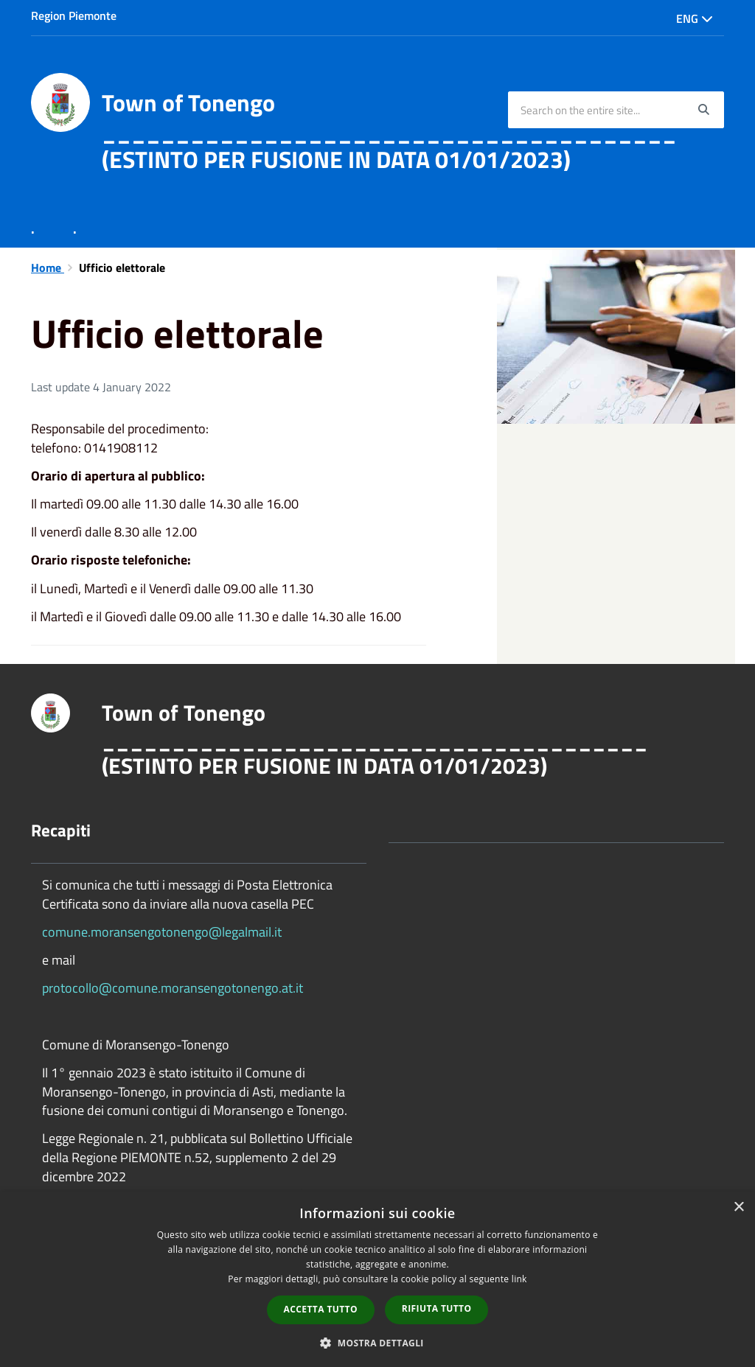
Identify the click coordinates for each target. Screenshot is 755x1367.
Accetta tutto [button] (321, 1309)
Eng (694, 18)
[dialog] (377, 1279)
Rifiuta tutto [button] (437, 1308)
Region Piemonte (73, 15)
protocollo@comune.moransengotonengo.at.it (172, 988)
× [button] (738, 1207)
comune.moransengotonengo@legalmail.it (162, 932)
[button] (377, 1342)
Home (47, 267)
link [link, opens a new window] (519, 1279)
